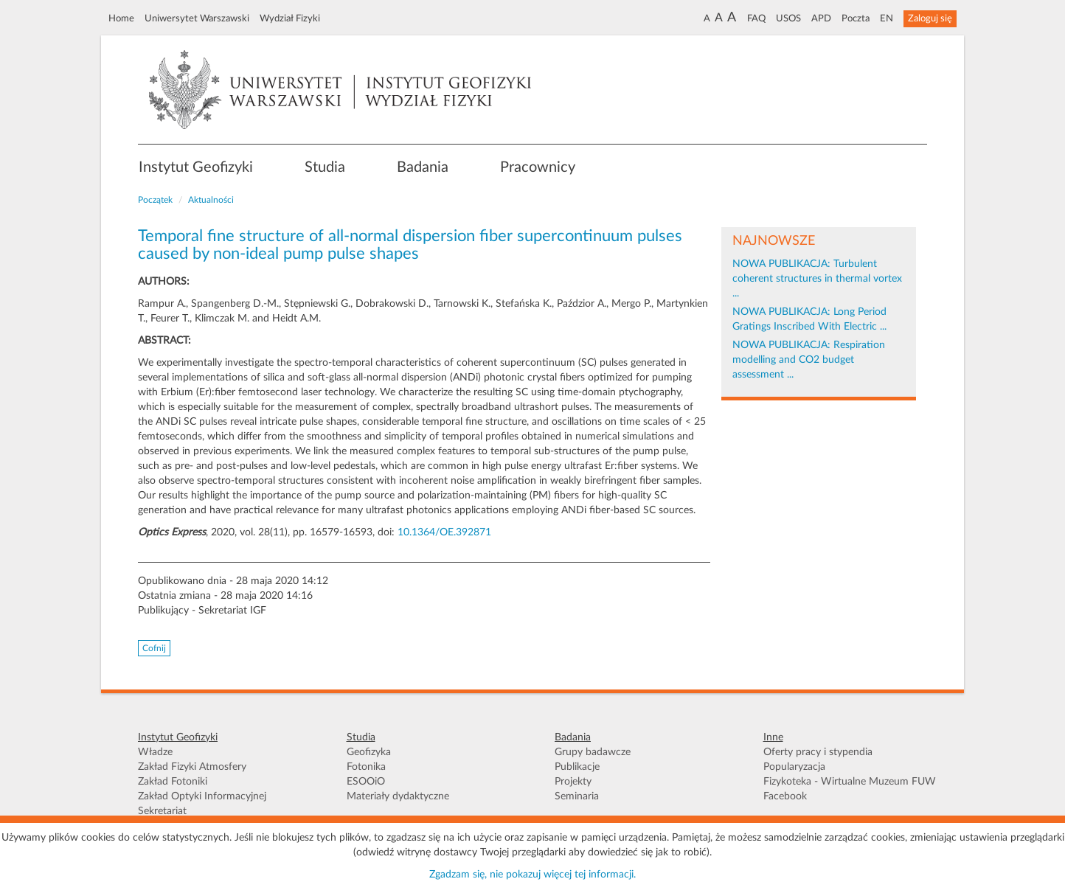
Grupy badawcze (593, 752)
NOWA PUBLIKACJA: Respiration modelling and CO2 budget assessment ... (808, 360)
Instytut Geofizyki (196, 167)
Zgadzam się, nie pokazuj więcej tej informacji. (532, 874)
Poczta (856, 18)
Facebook (785, 796)
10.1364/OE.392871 (444, 532)
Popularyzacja (794, 767)
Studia (325, 167)
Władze (155, 752)
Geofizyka (369, 752)
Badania (422, 167)
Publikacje (577, 767)
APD (821, 18)
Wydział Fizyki (290, 18)
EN (886, 18)
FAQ (756, 18)
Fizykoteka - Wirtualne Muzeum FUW (849, 781)
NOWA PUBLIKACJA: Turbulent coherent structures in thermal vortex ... (817, 279)
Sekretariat (162, 811)
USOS (788, 18)
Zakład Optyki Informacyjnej (202, 796)
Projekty (573, 781)
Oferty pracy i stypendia (818, 752)
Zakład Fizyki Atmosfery (192, 767)
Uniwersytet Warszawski (197, 18)
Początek (155, 199)
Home (121, 18)
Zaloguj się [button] (930, 18)
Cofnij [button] (154, 648)
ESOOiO (366, 781)
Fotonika (366, 767)
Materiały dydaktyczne (398, 796)
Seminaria (577, 796)
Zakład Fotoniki (172, 781)
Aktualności (211, 199)
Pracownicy (537, 167)
